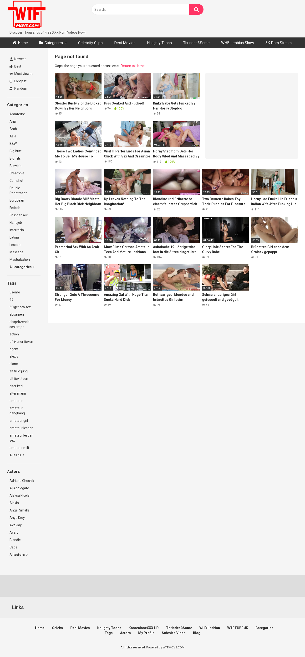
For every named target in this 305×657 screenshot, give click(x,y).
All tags (17, 455)
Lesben (15, 245)
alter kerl (16, 386)
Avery (14, 532)
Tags (109, 633)
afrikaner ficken (21, 342)
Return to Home (133, 66)
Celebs (57, 628)
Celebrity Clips (90, 43)
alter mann (18, 393)
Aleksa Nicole (20, 495)
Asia (13, 136)
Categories (54, 43)
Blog (196, 633)
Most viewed (21, 74)
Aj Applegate (19, 488)
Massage (16, 252)
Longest (18, 81)
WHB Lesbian (209, 628)
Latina (14, 237)
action (14, 334)
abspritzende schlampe (20, 324)
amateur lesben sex (21, 437)
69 (11, 300)
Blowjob (15, 166)
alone (14, 364)
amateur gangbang (17, 410)
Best (15, 66)
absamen (17, 314)
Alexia (14, 503)
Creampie (17, 173)
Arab (13, 129)
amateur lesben (21, 428)
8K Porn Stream (278, 43)
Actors (125, 633)
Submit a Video (174, 633)
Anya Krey (17, 518)
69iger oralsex (20, 307)
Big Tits (15, 158)
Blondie (15, 540)
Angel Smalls (19, 510)
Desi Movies (125, 43)
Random (18, 88)
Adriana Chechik (22, 481)
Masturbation (20, 259)
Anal (13, 121)
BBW (13, 144)
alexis (14, 356)
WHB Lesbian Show (237, 43)
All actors (19, 555)
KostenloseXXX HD (144, 628)
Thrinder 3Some (196, 43)
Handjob (16, 222)
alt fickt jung (19, 371)
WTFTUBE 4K (237, 628)
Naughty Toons (159, 43)
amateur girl (19, 420)
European (17, 200)
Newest (18, 59)
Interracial (17, 230)
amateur (16, 401)
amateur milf (19, 448)
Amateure (17, 114)
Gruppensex (19, 215)
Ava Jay (16, 525)
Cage (13, 547)
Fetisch (15, 208)
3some (15, 292)
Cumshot (16, 180)
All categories (22, 267)
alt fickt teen (19, 379)
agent (14, 349)
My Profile (146, 633)
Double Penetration (18, 190)
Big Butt (15, 151)
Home (23, 43)
